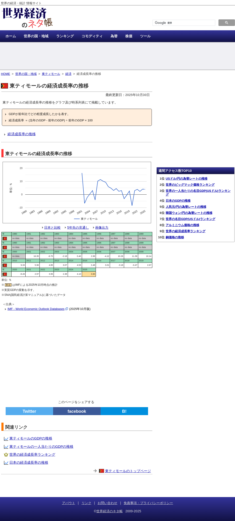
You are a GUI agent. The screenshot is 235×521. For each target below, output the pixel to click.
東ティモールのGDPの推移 (30, 438)
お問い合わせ (107, 503)
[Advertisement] (117, 56)
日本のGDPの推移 (178, 200)
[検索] (183, 23)
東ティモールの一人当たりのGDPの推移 (41, 446)
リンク (86, 503)
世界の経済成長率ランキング (32, 454)
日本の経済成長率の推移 (28, 462)
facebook (76, 411)
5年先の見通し (78, 227)
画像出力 (101, 227)
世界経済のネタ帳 (109, 511)
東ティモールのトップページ (128, 471)
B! (124, 411)
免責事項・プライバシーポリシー (148, 503)
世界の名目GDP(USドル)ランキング (190, 219)
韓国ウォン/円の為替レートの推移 (189, 213)
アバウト (68, 503)
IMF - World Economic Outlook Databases (36, 309)
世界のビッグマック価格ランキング (190, 184)
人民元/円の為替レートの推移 (186, 206)
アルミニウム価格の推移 (182, 225)
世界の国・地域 (26, 74)
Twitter (29, 411)
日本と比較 (52, 227)
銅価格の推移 (175, 237)
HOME (5, 74)
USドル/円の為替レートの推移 (187, 178)
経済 (68, 74)
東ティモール (51, 74)
